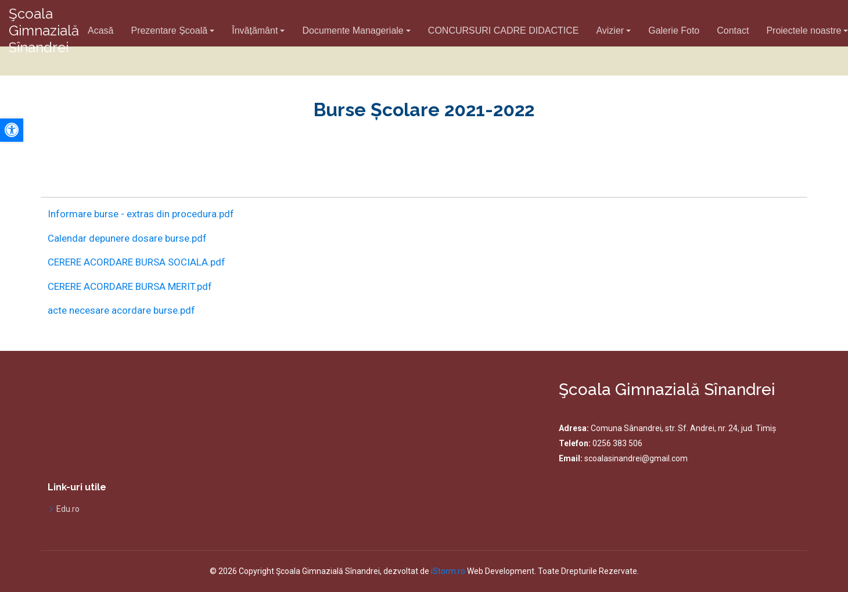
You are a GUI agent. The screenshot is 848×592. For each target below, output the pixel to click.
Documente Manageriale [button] (352, 30)
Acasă (100, 30)
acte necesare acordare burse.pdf (121, 310)
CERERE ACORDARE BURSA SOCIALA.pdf (136, 262)
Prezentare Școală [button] (169, 30)
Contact (733, 30)
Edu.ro (68, 509)
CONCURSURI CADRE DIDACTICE (503, 30)
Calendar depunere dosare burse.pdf (127, 238)
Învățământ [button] (255, 30)
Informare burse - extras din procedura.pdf (141, 214)
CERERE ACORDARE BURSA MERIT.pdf (130, 286)
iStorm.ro (448, 571)
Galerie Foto (673, 30)
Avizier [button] (610, 30)
